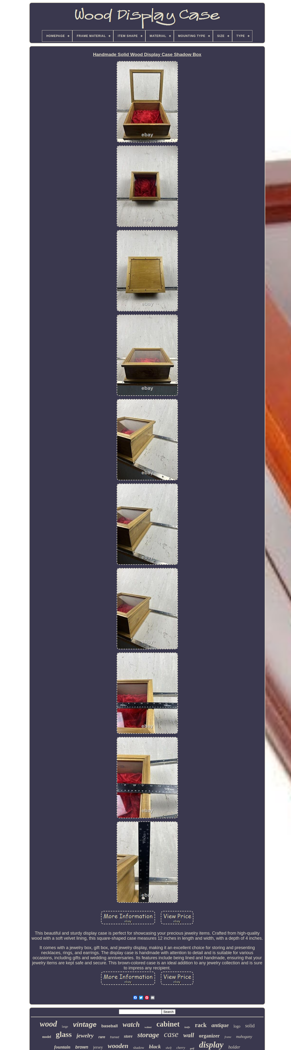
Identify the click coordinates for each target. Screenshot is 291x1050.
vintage (84, 1024)
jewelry (85, 1035)
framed (114, 1037)
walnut (147, 1027)
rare (101, 1037)
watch (131, 1024)
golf (192, 1048)
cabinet (168, 1024)
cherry (180, 1048)
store (128, 1036)
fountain (62, 1047)
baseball (109, 1026)
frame (227, 1037)
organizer (209, 1036)
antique (220, 1025)
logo (237, 1026)
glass (64, 1034)
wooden (118, 1046)
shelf (169, 1048)
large (65, 1026)
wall (188, 1035)
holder (234, 1047)
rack (201, 1025)
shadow (138, 1048)
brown (81, 1047)
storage (148, 1035)
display (211, 1045)
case (171, 1034)
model (46, 1037)
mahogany (244, 1037)
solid (250, 1025)
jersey (98, 1047)
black (155, 1046)
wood (48, 1024)
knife (187, 1027)
